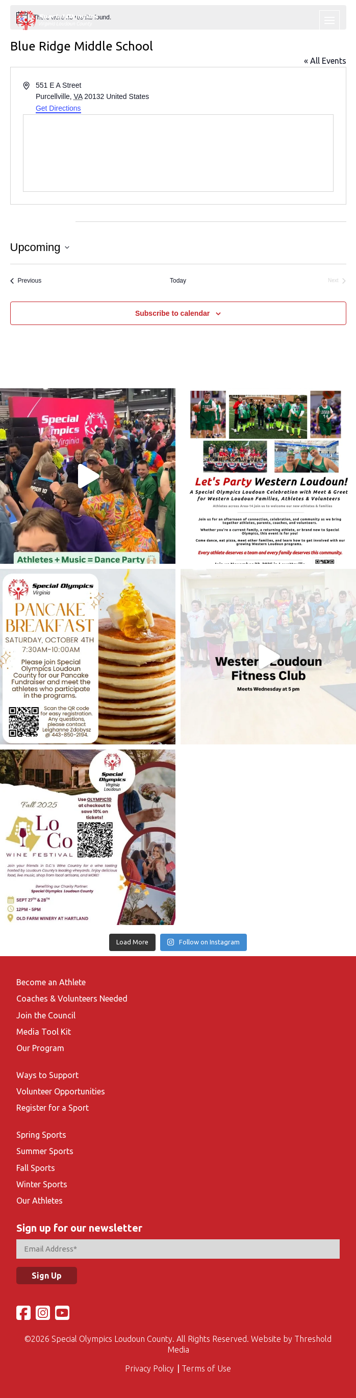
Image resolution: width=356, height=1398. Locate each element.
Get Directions (58, 108)
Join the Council (45, 1015)
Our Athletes (39, 1200)
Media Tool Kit (43, 1031)
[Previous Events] (26, 281)
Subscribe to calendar (172, 313)
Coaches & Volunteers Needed (72, 998)
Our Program (40, 1048)
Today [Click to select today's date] (178, 280)
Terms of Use (206, 1368)
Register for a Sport (52, 1107)
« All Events (325, 60)
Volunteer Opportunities (60, 1091)
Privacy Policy (149, 1368)
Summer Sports (44, 1151)
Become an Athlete (51, 982)
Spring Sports (41, 1134)
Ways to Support (47, 1075)
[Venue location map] (178, 153)
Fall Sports (35, 1167)
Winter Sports (41, 1184)
